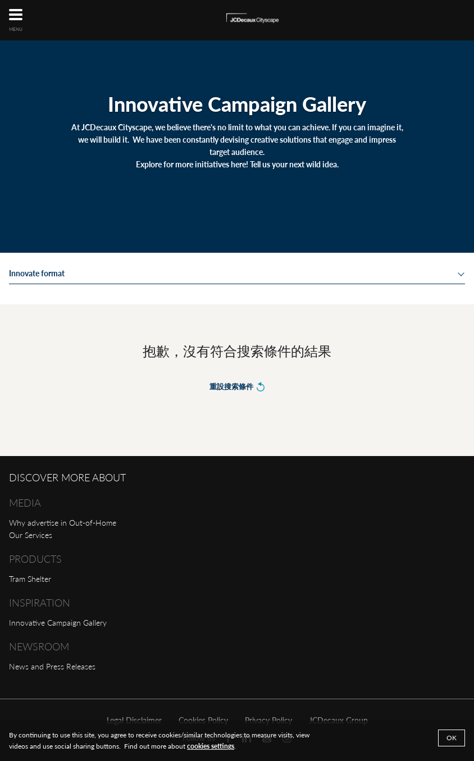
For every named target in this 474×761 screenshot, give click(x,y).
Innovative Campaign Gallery (58, 622)
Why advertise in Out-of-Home (62, 522)
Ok (451, 737)
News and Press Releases (52, 666)
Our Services (30, 535)
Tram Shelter (30, 579)
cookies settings (210, 746)
